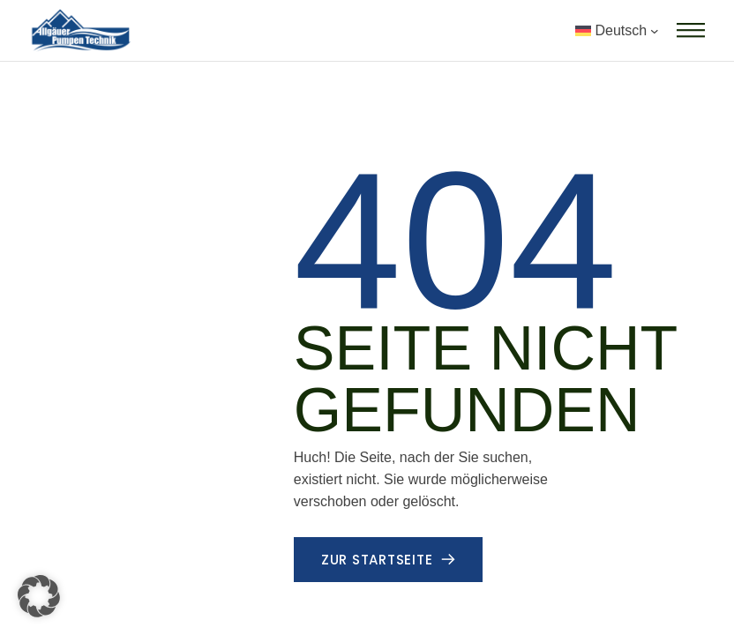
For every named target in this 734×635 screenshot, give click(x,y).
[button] (39, 596)
